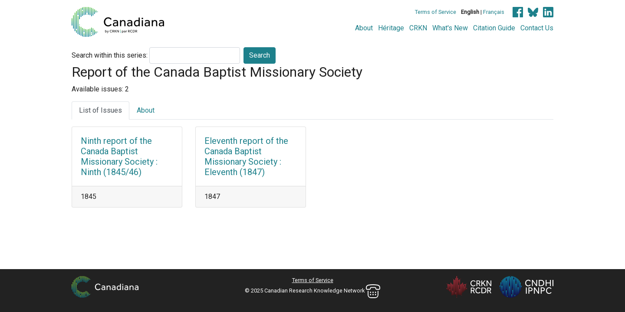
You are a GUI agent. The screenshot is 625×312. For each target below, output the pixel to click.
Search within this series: (110, 55)
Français (493, 12)
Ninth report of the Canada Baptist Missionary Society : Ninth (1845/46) (119, 156)
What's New (450, 28)
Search (259, 55)
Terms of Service (435, 12)
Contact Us (536, 28)
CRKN (418, 28)
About (364, 28)
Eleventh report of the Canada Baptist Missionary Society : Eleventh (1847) (246, 156)
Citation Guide (494, 28)
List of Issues (100, 110)
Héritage (391, 28)
